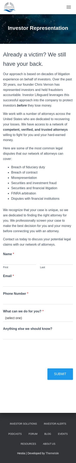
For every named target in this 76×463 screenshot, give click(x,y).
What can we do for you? (23, 311)
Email (8, 276)
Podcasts (15, 434)
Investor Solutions (23, 423)
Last (42, 267)
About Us (49, 443)
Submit (60, 374)
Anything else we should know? (27, 328)
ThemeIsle (52, 453)
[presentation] (34, 361)
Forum (33, 434)
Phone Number (15, 293)
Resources (28, 443)
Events (63, 434)
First (5, 267)
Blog (47, 434)
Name (8, 254)
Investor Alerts (55, 423)
